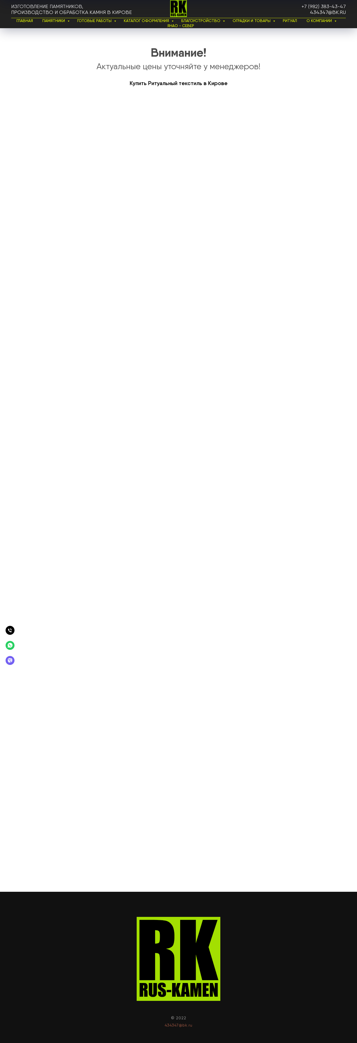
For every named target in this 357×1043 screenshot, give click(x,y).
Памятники (54, 20)
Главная (24, 20)
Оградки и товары (252, 20)
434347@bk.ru (328, 12)
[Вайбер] (10, 660)
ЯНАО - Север (180, 25)
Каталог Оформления (147, 20)
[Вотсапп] (10, 645)
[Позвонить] (10, 630)
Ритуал (290, 20)
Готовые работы (95, 20)
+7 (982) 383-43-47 (323, 6)
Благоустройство (201, 20)
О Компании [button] (320, 20)
